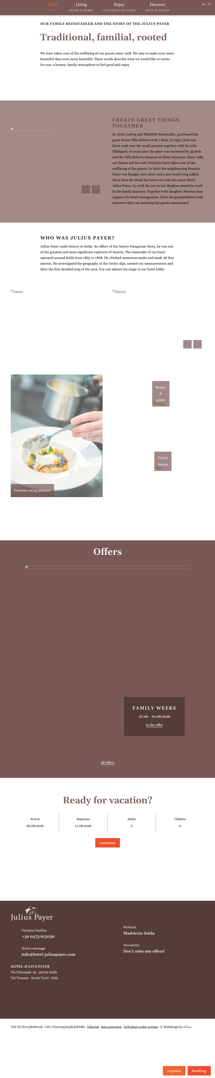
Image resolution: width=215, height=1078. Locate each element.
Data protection (111, 1027)
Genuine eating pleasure (32, 490)
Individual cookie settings (141, 1027)
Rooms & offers (81, 7)
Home (9, 7)
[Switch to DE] (204, 4)
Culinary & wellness (119, 7)
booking (199, 1071)
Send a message (62, 952)
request (174, 1071)
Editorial (93, 1027)
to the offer (154, 725)
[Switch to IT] (209, 4)
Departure (83, 822)
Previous (86, 189)
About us (52, 7)
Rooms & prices (167, 393)
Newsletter (163, 949)
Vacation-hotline (62, 934)
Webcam (163, 931)
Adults (132, 822)
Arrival (35, 822)
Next (96, 189)
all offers (107, 762)
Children (180, 822)
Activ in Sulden (157, 7)
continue (108, 843)
